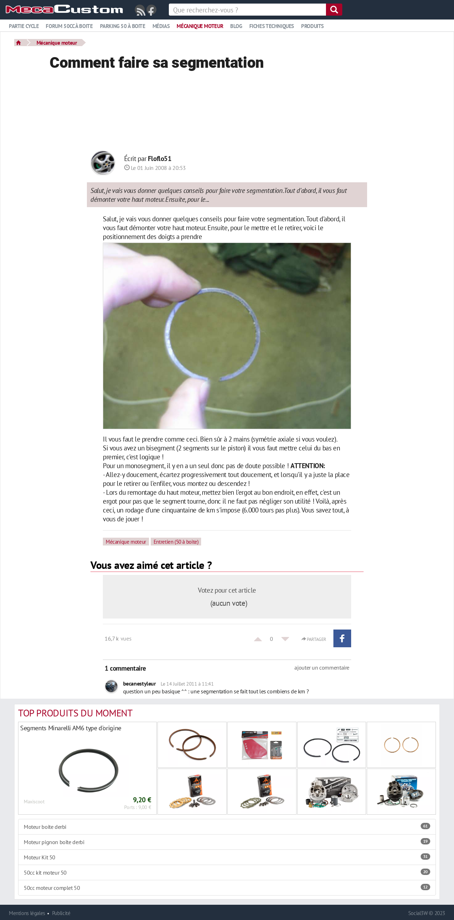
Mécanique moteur (200, 26)
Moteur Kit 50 (227, 857)
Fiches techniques (271, 26)
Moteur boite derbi (227, 827)
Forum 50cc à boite (69, 26)
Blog (236, 26)
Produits (312, 26)
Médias (161, 26)
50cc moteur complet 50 (227, 888)
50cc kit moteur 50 (227, 872)
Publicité (61, 913)
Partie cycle (24, 26)
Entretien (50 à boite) (176, 541)
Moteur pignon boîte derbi (227, 842)
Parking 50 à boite (122, 26)
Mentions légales (27, 913)
